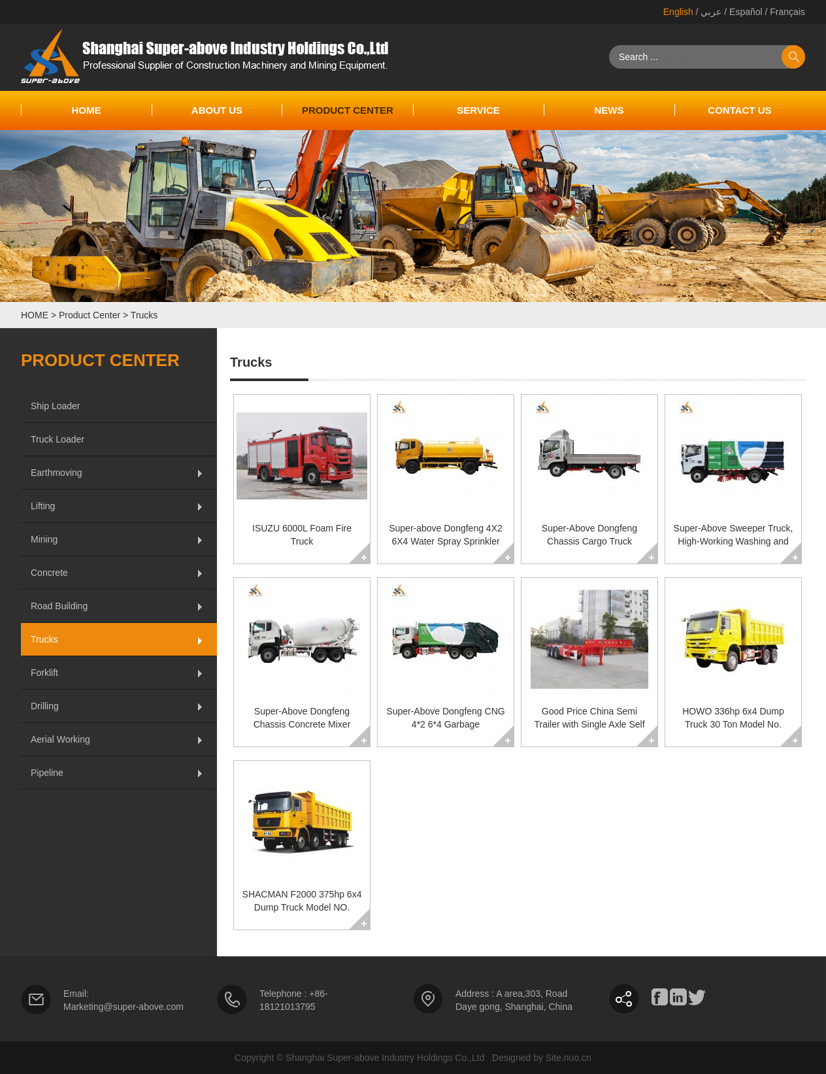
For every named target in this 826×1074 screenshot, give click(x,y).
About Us (216, 110)
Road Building (59, 606)
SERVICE (478, 110)
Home (86, 110)
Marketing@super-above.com (123, 1006)
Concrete (49, 572)
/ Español (741, 12)
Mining (44, 539)
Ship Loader (55, 406)
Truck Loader (57, 439)
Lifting (43, 506)
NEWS (608, 110)
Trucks (144, 315)
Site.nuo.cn (568, 1057)
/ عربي (707, 12)
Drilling (45, 706)
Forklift (44, 672)
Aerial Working (60, 739)
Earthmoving (56, 472)
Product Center (347, 110)
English (678, 12)
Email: (76, 993)
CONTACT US (739, 110)
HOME (34, 315)
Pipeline (47, 772)
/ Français (784, 12)
